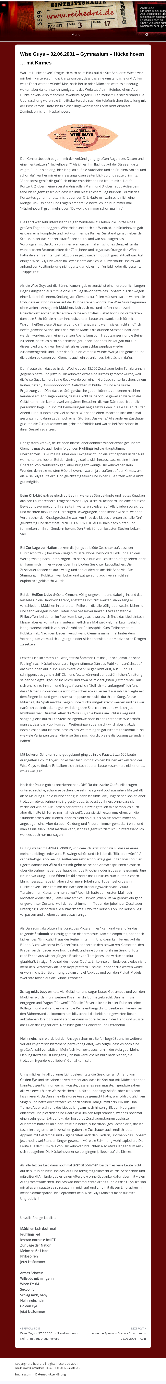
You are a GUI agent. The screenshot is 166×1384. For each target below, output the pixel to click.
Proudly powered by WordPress (30, 1368)
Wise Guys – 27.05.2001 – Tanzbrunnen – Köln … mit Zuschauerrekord (49, 1335)
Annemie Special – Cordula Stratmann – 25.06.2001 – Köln (119, 1335)
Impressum (23, 1374)
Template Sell (73, 1368)
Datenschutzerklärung (50, 1374)
